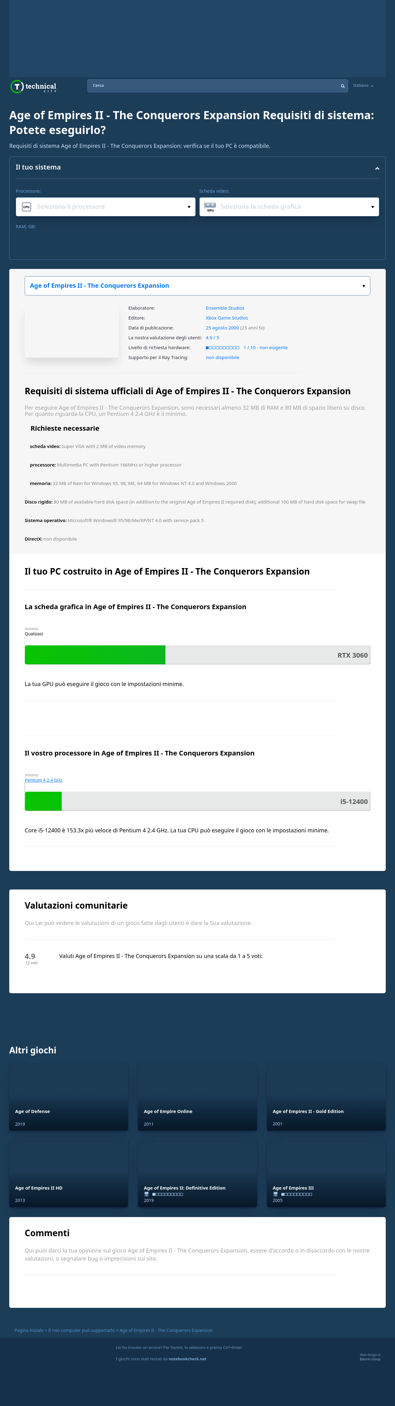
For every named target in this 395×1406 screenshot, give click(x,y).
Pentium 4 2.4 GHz (43, 780)
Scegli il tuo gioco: (363, 286)
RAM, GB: (26, 226)
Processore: (28, 191)
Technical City (33, 86)
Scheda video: (214, 191)
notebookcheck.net (187, 1359)
